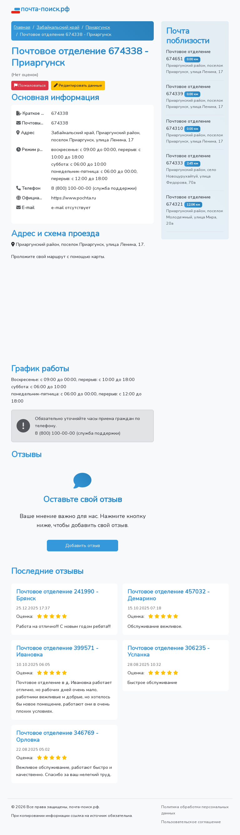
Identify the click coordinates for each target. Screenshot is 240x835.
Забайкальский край (58, 27)
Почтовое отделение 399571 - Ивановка (57, 651)
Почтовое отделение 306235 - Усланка (169, 651)
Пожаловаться (30, 85)
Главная (22, 27)
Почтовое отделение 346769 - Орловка (57, 736)
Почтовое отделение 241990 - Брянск (57, 595)
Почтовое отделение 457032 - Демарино (169, 595)
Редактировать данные (78, 85)
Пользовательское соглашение (191, 821)
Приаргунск (98, 27)
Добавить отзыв (82, 545)
